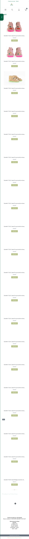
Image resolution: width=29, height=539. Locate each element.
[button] (5, 9)
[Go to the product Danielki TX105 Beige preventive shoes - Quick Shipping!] (14, 508)
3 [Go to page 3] (15, 489)
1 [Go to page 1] (13, 489)
